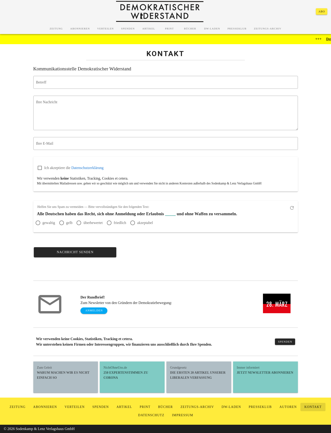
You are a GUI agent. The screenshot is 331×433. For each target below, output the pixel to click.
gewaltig (49, 223)
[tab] (56, 28)
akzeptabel (145, 223)
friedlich (120, 223)
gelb (69, 223)
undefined (167, 114)
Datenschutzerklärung (87, 168)
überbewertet (93, 223)
